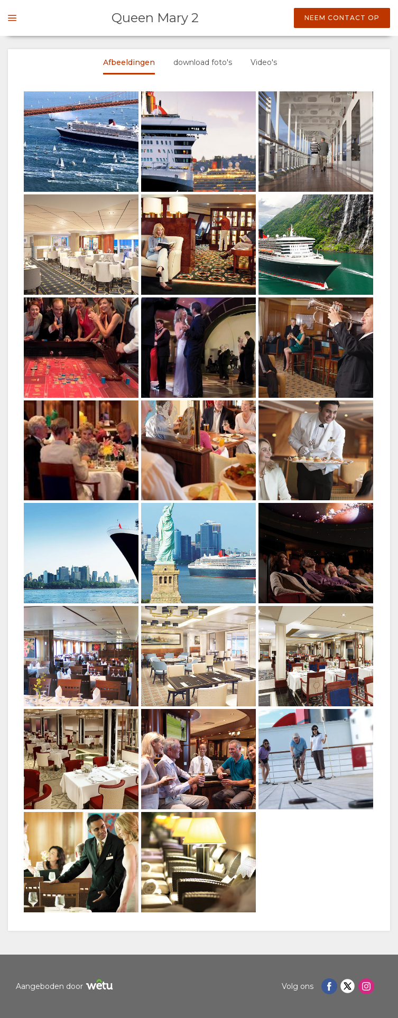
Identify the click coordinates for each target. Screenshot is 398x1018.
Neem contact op (342, 18)
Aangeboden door (66, 986)
